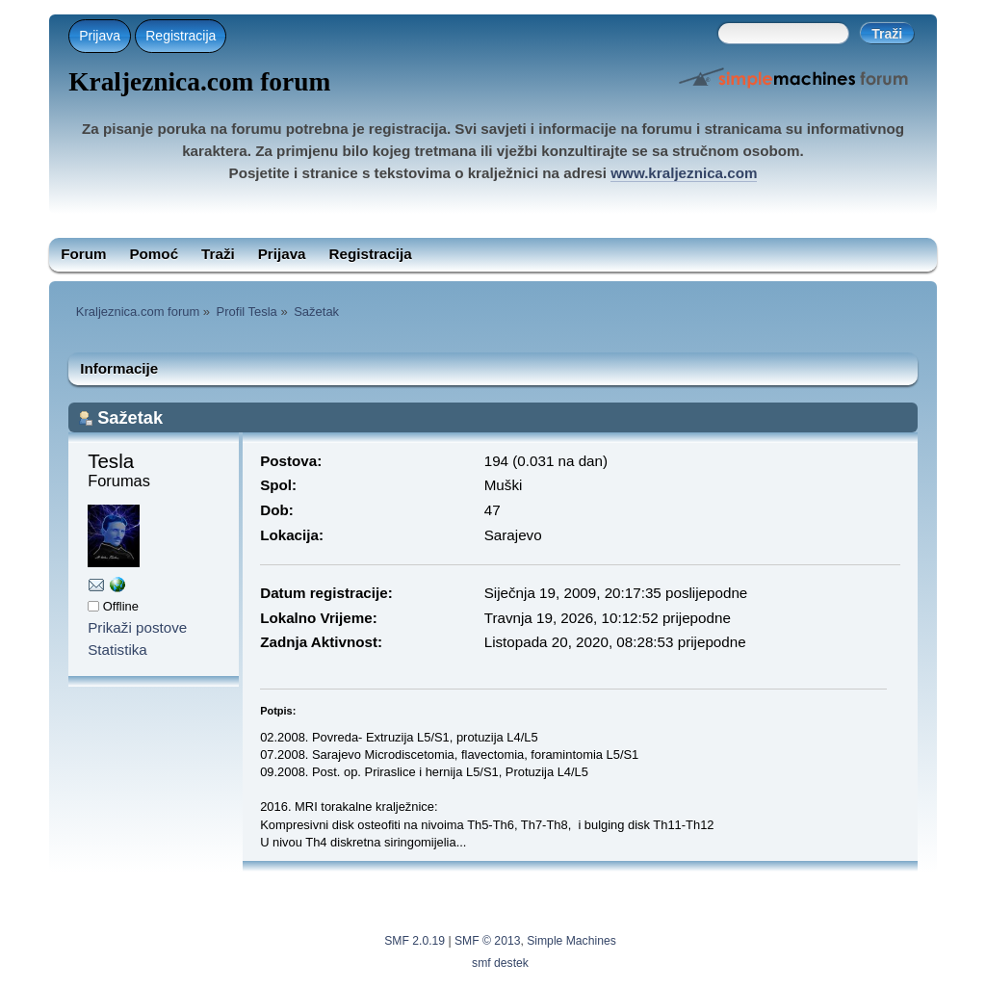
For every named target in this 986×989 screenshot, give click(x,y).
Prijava (99, 35)
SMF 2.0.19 (414, 941)
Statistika (117, 649)
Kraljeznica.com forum (199, 81)
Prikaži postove (137, 627)
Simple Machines (571, 941)
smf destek (500, 963)
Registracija (180, 35)
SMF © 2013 (487, 941)
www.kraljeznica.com (683, 173)
